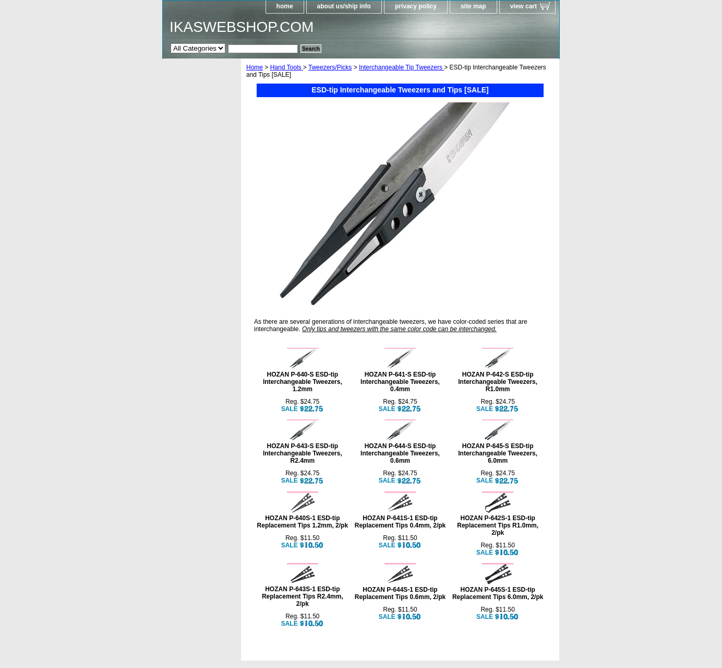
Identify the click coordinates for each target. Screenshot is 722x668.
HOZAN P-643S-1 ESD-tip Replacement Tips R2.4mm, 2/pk (302, 596)
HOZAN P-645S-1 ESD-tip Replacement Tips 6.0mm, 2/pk (498, 593)
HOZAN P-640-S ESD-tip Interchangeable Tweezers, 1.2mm (302, 382)
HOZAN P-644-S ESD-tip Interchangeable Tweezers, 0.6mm (400, 453)
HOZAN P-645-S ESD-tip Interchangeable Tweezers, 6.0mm (497, 453)
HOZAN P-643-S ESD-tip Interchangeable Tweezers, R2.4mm (302, 453)
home (284, 6)
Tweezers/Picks (330, 67)
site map (473, 6)
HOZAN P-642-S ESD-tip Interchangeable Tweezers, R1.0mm (497, 382)
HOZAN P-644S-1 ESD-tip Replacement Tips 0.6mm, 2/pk (400, 593)
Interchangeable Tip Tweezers (401, 67)
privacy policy (416, 6)
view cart (523, 6)
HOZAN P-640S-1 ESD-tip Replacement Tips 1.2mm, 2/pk (302, 521)
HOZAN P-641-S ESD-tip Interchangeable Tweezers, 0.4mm (400, 382)
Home (254, 67)
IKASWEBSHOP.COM (242, 27)
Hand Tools (286, 67)
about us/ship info (344, 6)
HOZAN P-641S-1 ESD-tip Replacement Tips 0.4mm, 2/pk (400, 521)
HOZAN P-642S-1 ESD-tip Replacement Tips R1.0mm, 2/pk (497, 525)
